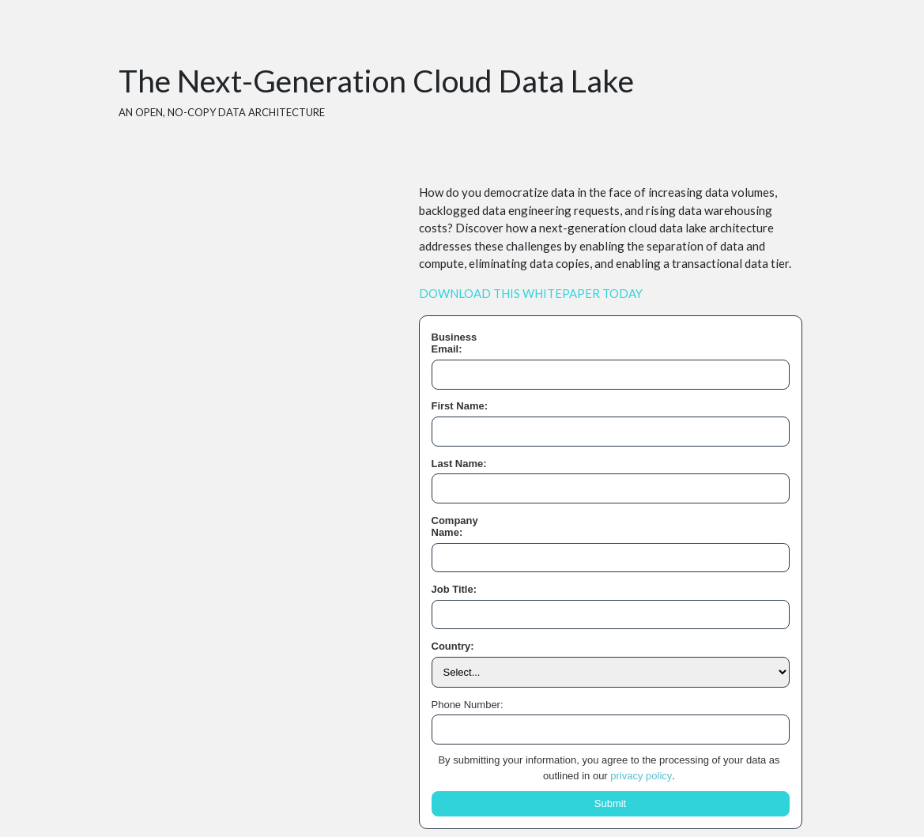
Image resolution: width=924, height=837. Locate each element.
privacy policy (641, 776)
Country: (453, 646)
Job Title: (454, 589)
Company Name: (455, 527)
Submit (610, 803)
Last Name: (459, 463)
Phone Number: (467, 705)
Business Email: (454, 343)
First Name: (460, 406)
